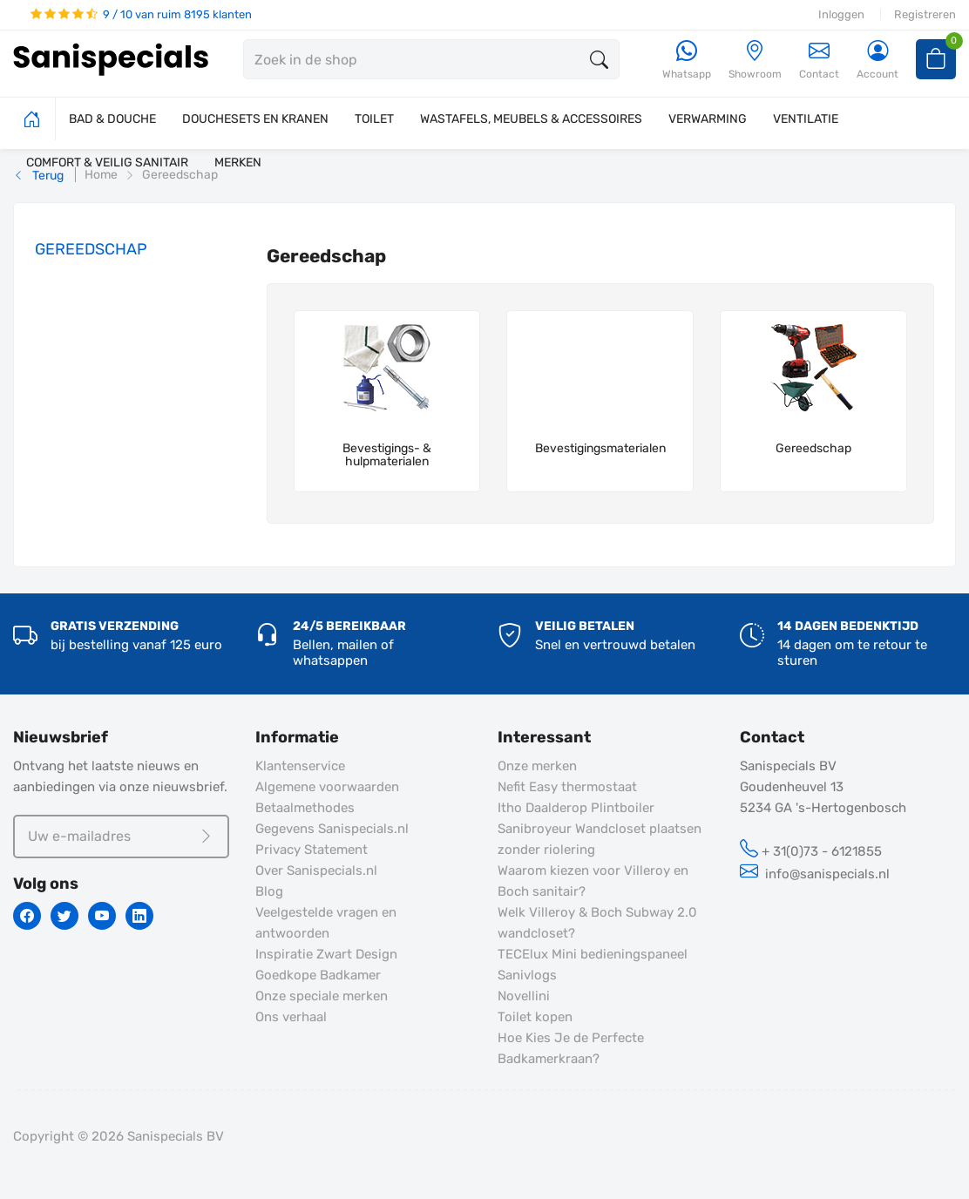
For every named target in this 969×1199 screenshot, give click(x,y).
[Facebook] (27, 916)
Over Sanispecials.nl (316, 870)
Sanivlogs (527, 975)
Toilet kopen (535, 1017)
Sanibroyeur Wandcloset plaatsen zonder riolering (599, 839)
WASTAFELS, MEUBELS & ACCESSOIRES (531, 119)
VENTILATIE (805, 119)
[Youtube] (102, 916)
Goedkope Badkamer (318, 975)
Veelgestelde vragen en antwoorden (325, 922)
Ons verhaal (291, 1017)
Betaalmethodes (305, 808)
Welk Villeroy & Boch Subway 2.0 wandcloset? (597, 922)
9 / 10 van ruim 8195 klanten (141, 14)
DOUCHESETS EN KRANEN (255, 119)
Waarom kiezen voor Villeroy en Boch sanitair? (593, 881)
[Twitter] (64, 916)
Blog (269, 891)
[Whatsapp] (686, 60)
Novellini (524, 996)
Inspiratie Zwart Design (326, 954)
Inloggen (841, 14)
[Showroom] (755, 60)
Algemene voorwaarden (327, 787)
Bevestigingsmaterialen (600, 449)
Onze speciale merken (321, 996)
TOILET (374, 119)
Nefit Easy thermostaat (567, 787)
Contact (819, 59)
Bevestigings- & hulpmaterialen (386, 455)
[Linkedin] (139, 916)
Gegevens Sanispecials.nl (332, 829)
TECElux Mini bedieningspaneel (593, 954)
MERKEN (237, 162)
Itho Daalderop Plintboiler (576, 808)
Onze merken (537, 766)
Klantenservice (300, 766)
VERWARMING (707, 119)
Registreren (925, 14)
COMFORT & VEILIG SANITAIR (107, 162)
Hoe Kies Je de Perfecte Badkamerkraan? (571, 1048)
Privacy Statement (311, 849)
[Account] (877, 60)
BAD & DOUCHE (112, 119)
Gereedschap (813, 449)
